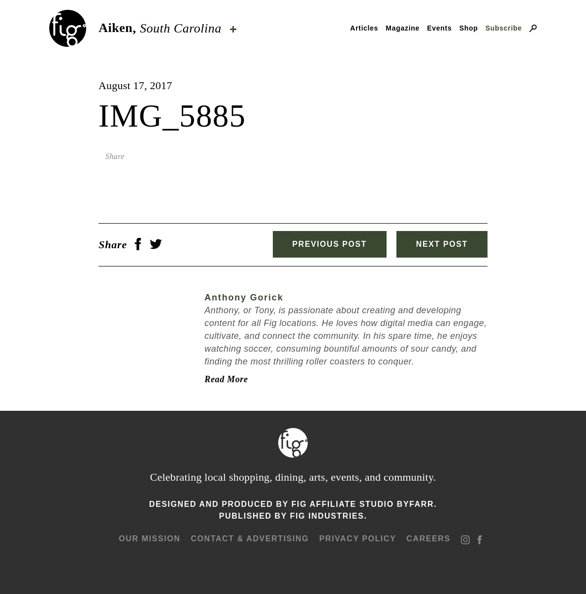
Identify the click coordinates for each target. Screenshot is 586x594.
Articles (364, 28)
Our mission (149, 538)
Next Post (442, 244)
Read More (226, 379)
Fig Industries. (328, 516)
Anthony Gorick (243, 297)
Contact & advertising (250, 538)
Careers (428, 538)
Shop (468, 28)
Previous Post (329, 244)
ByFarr (415, 504)
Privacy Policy (357, 538)
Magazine (403, 28)
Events (439, 28)
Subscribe (504, 28)
